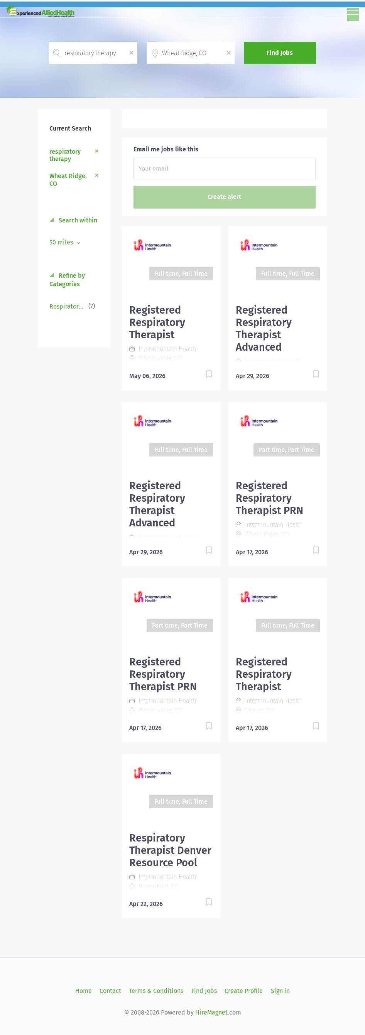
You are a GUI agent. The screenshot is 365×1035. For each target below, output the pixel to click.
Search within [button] (77, 220)
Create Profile (244, 990)
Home (83, 990)
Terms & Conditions (156, 990)
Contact (110, 990)
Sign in (280, 990)
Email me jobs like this (165, 149)
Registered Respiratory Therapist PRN (269, 498)
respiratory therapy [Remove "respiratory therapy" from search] (65, 155)
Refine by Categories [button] (67, 280)
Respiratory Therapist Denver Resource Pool (170, 850)
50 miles (61, 242)
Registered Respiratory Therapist (157, 322)
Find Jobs (280, 52)
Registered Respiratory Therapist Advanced (264, 328)
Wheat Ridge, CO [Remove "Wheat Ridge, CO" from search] (68, 179)
